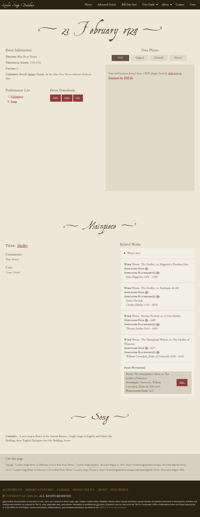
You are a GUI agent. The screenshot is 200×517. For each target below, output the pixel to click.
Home (88, 4)
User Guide (148, 4)
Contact (180, 4)
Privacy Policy (84, 490)
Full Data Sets (129, 4)
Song (14, 101)
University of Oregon (21, 496)
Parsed (178, 57)
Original (139, 57)
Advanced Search (107, 4)
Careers (63, 490)
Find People (119, 490)
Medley (22, 246)
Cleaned (158, 57)
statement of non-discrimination (112, 507)
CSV (78, 98)
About (165, 4)
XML (67, 98)
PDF (120, 57)
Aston (31, 74)
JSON (55, 98)
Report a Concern (40, 490)
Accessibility (13, 490)
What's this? (134, 253)
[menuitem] (88, 4)
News (193, 4)
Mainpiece (17, 97)
